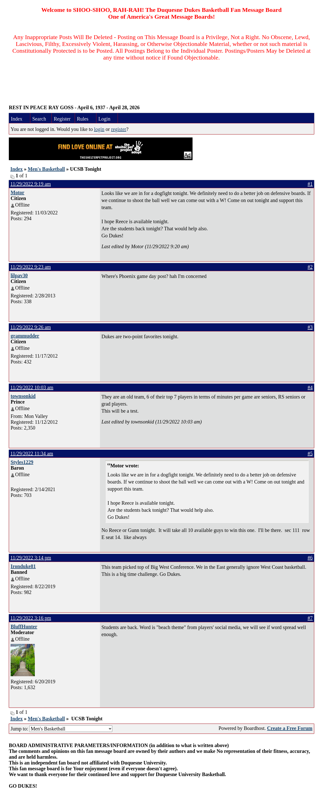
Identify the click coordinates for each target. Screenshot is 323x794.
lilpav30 (19, 275)
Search (39, 119)
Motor (17, 192)
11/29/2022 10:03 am (31, 387)
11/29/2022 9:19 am (30, 184)
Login (104, 119)
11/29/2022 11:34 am (31, 453)
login (99, 129)
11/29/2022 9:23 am (30, 267)
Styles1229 (22, 462)
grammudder (25, 335)
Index (16, 119)
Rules (83, 119)
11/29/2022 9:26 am (30, 327)
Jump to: (61, 728)
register (118, 129)
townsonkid (23, 396)
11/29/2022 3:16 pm (30, 618)
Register (62, 119)
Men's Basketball (46, 169)
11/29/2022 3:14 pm (30, 557)
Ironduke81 (23, 566)
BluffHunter (24, 626)
